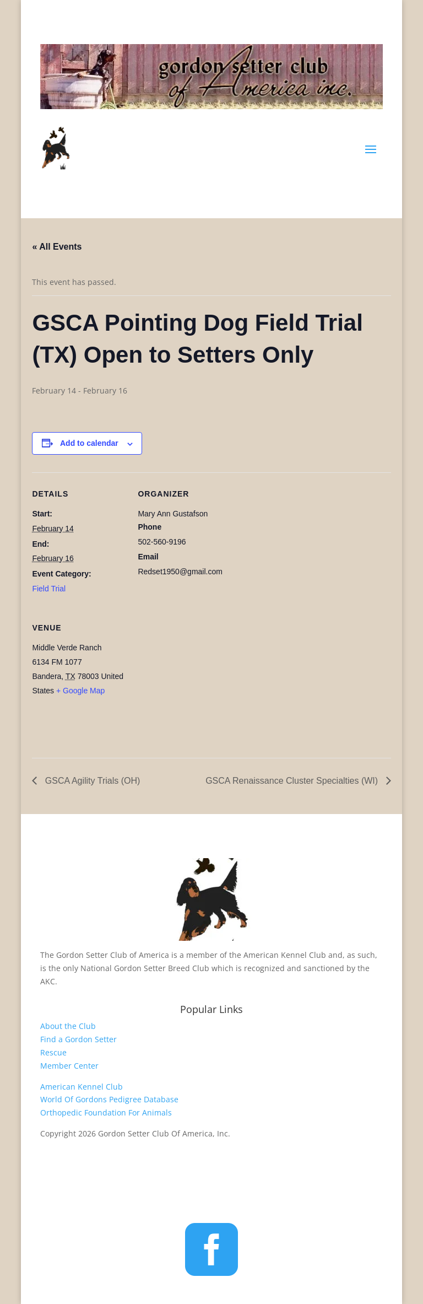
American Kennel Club (81, 1086)
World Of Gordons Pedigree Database (109, 1099)
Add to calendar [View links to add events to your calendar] (89, 443)
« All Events (57, 246)
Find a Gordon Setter (78, 1039)
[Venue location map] (196, 682)
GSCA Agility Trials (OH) (91, 780)
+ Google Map (80, 690)
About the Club (68, 1026)
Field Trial (49, 588)
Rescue (53, 1052)
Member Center (69, 1065)
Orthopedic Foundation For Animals (106, 1112)
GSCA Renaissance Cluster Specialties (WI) (292, 780)
